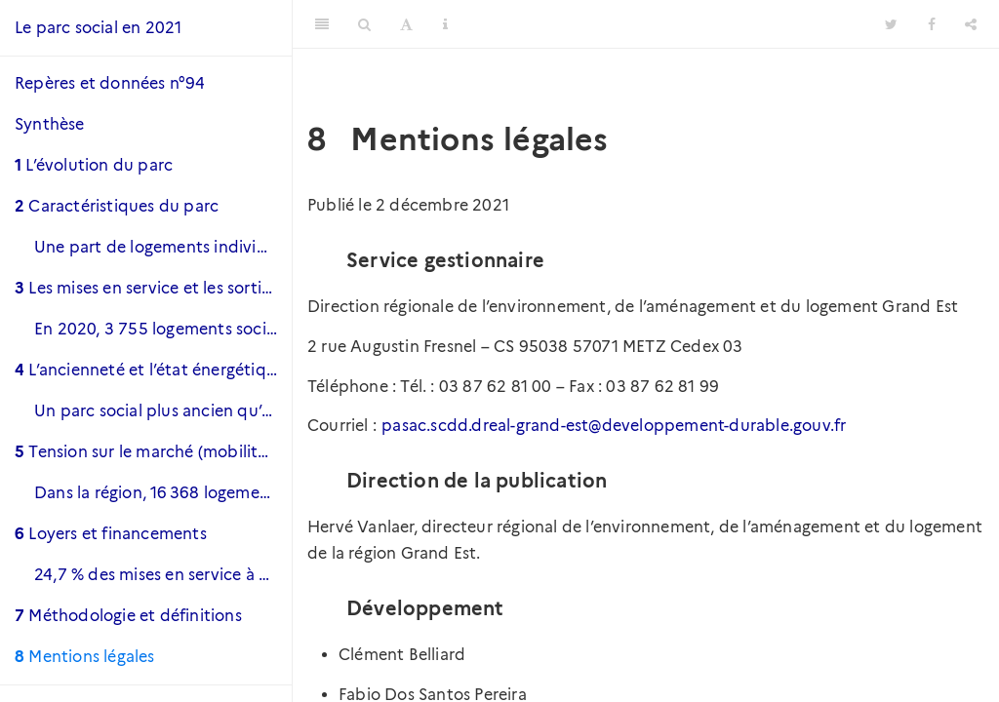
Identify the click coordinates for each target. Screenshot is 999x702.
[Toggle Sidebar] (321, 24)
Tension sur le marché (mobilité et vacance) (153, 452)
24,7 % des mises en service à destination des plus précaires (163, 575)
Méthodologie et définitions (128, 615)
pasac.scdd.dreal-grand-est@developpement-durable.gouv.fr (613, 425)
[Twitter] (891, 24)
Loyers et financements (111, 534)
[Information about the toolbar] (445, 24)
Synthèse (50, 124)
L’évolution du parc (94, 165)
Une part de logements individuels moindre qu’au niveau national (163, 247)
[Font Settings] (406, 24)
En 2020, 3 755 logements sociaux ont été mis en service (163, 329)
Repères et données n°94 (110, 83)
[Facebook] (931, 24)
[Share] (970, 24)
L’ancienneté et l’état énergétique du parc (153, 370)
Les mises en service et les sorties (146, 288)
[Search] (364, 24)
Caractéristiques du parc (117, 206)
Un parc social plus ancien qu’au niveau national (163, 411)
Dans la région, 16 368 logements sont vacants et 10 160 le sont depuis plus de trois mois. (163, 493)
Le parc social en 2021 (98, 28)
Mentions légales (85, 656)
